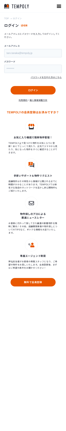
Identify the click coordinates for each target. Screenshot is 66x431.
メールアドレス (12, 46)
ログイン (33, 90)
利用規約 (23, 100)
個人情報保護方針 (38, 100)
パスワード (9, 61)
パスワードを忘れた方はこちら (46, 77)
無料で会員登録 (33, 282)
